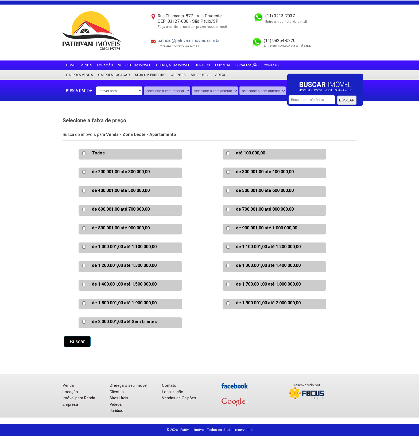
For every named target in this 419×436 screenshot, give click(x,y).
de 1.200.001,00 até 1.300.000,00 (124, 265)
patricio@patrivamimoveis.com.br (189, 40)
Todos (98, 153)
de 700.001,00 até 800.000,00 (265, 209)
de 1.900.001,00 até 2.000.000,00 (268, 302)
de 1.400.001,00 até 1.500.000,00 (124, 284)
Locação (105, 65)
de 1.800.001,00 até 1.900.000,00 (124, 302)
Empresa (222, 65)
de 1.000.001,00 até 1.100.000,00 (124, 246)
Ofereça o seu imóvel (128, 385)
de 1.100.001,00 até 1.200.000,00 (268, 246)
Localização (247, 65)
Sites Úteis (200, 75)
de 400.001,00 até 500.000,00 (121, 190)
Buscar (347, 100)
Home (71, 65)
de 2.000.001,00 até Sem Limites (124, 321)
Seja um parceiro (150, 75)
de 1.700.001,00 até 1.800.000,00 (268, 284)
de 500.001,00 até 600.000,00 (265, 190)
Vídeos (220, 75)
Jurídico (202, 65)
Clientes (178, 75)
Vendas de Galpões (179, 398)
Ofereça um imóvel (173, 65)
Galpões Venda (79, 75)
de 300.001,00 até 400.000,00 (265, 171)
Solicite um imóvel (134, 65)
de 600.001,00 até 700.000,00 (121, 209)
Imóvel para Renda (79, 398)
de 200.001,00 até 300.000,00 (121, 171)
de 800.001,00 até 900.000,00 (121, 227)
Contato (271, 65)
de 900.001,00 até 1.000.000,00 (266, 227)
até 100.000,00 (250, 153)
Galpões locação (114, 75)
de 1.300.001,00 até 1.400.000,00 (268, 265)
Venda (86, 65)
